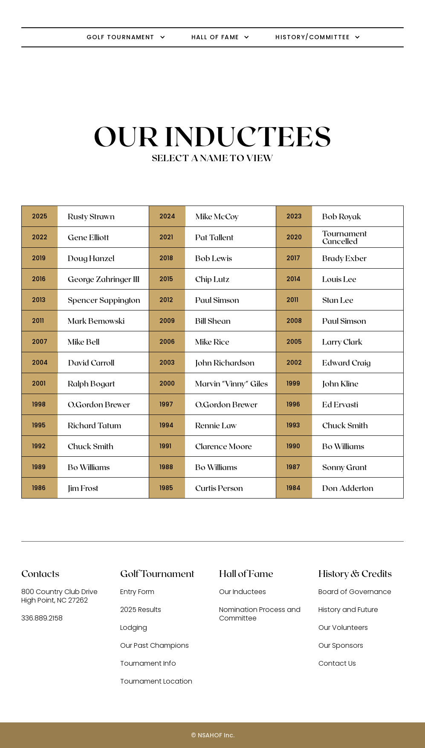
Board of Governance (354, 592)
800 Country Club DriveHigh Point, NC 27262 (59, 596)
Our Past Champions (154, 645)
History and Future (348, 610)
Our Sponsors (340, 645)
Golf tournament (121, 37)
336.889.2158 (42, 618)
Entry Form (137, 592)
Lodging (133, 627)
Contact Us (337, 663)
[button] (115, 37)
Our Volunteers (343, 627)
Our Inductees (242, 592)
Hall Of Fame (215, 37)
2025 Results (140, 610)
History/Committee (312, 37)
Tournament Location (156, 681)
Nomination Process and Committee (260, 614)
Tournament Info (148, 663)
